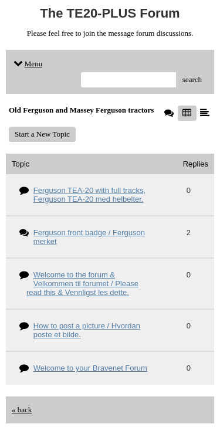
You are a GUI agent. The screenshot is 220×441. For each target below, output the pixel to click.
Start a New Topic (42, 134)
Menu (27, 63)
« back (22, 409)
